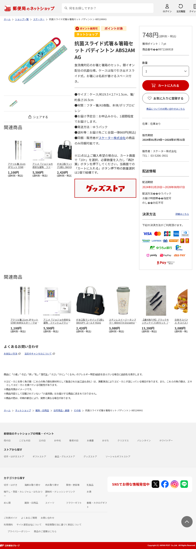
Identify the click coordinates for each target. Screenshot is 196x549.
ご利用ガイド (10, 517)
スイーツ (49, 502)
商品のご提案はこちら (45, 531)
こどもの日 (24, 440)
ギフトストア (39, 456)
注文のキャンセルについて (38, 353)
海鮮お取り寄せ (32, 484)
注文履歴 (180, 11)
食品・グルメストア (65, 456)
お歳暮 (90, 440)
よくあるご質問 (29, 517)
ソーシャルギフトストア (118, 456)
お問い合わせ (47, 517)
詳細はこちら (182, 213)
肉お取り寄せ (52, 484)
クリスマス (123, 440)
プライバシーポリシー (19, 531)
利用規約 (8, 524)
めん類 (7, 502)
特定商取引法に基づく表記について (63, 524)
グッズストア (90, 456)
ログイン (167, 11)
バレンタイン (144, 440)
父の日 (42, 440)
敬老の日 (73, 440)
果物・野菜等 (73, 484)
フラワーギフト (74, 502)
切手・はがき (10, 484)
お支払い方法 (10, 353)
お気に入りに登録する (168, 98)
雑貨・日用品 (31, 502)
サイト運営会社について (29, 524)
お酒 (89, 491)
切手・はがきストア (14, 456)
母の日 (7, 440)
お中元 (57, 440)
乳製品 (90, 484)
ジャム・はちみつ (33, 491)
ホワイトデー (166, 440)
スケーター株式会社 (112, 137)
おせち (105, 440)
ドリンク (70, 491)
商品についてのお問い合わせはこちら (165, 108)
